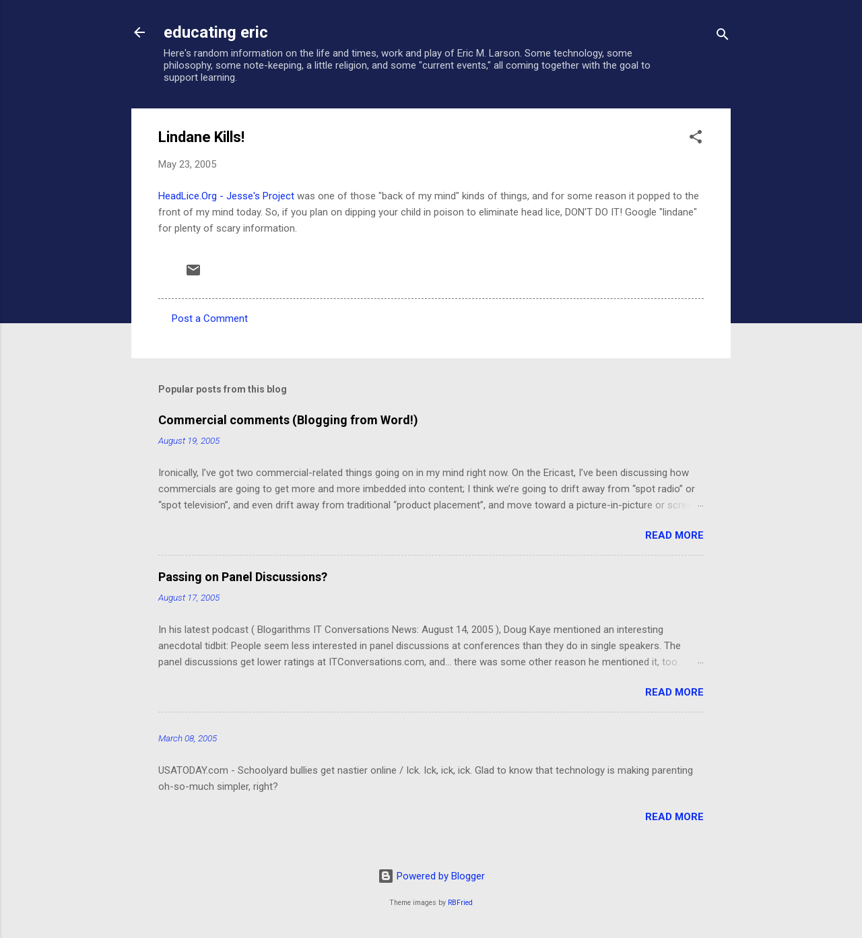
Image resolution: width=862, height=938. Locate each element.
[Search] (723, 36)
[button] (696, 139)
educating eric (216, 32)
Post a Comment (210, 318)
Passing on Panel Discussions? (242, 577)
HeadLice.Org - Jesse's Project (226, 196)
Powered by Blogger (431, 876)
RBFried (460, 902)
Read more (674, 535)
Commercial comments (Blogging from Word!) (288, 420)
